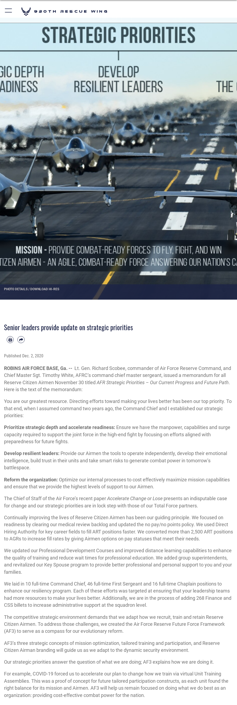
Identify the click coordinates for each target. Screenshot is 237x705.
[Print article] (10, 339)
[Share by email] (20, 339)
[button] (8, 11)
